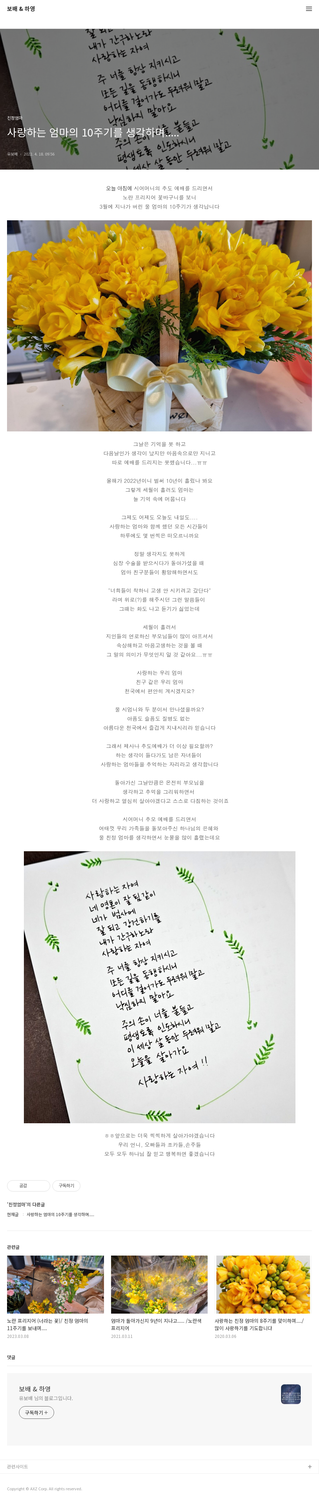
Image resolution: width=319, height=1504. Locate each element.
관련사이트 (17, 1466)
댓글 (11, 1357)
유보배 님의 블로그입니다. (46, 1398)
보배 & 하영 (21, 9)
